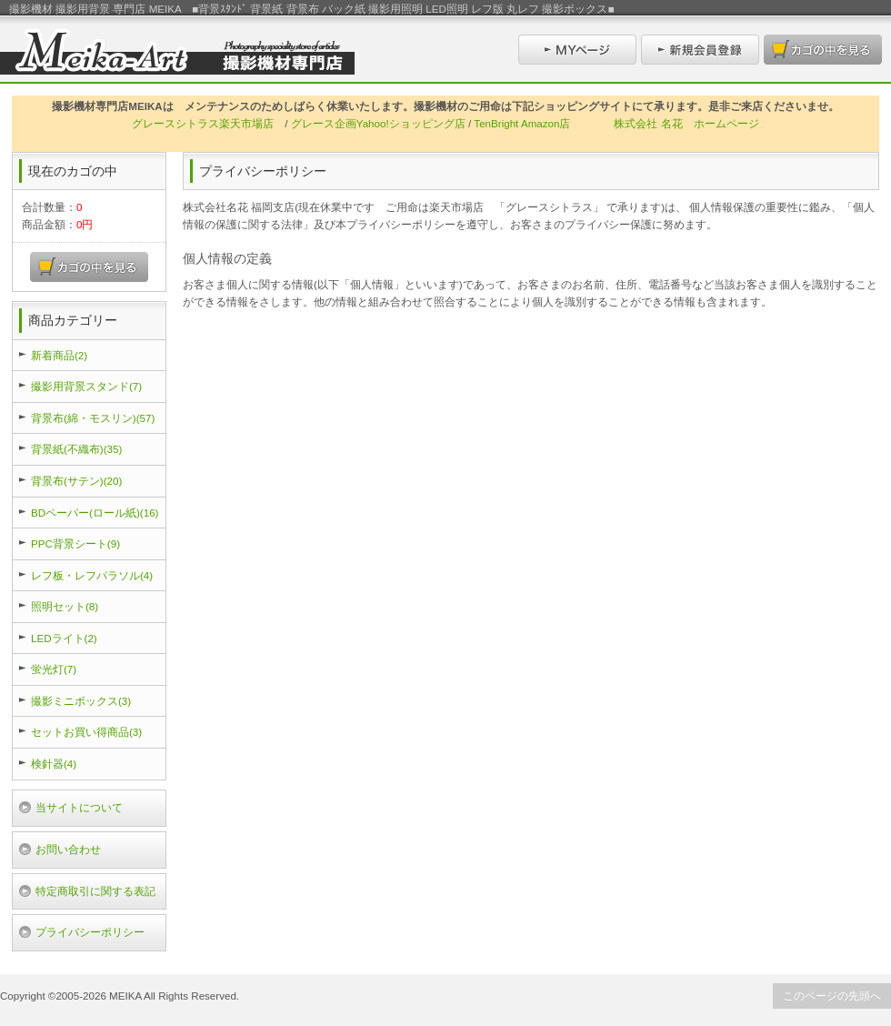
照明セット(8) (64, 606)
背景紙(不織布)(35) (76, 449)
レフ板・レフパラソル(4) (92, 575)
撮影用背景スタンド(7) (86, 386)
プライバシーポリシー (90, 932)
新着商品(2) (59, 355)
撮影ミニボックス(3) (81, 701)
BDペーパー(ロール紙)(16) (94, 512)
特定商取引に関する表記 (95, 891)
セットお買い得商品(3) (86, 732)
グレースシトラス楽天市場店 (203, 123)
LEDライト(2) (64, 638)
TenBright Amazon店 (522, 123)
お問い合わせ (68, 849)
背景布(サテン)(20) (76, 481)
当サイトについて (79, 807)
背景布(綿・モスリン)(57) (93, 418)
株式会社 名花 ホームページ (686, 123)
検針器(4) (53, 764)
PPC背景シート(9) (75, 543)
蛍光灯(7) (53, 669)
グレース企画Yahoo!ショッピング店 (378, 123)
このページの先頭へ (832, 995)
